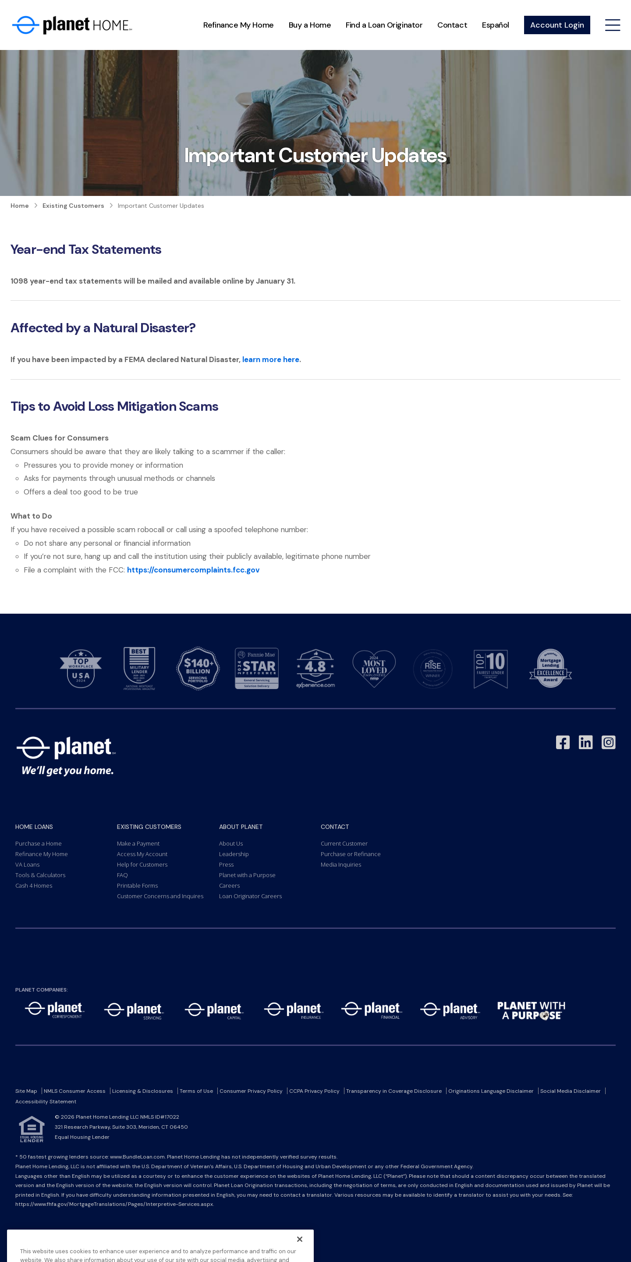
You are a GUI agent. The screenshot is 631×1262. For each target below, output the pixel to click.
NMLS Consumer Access (75, 1091)
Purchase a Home (38, 843)
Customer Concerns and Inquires (160, 896)
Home (20, 206)
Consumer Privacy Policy (251, 1091)
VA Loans (27, 864)
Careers (229, 885)
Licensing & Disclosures (142, 1091)
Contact (452, 25)
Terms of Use (196, 1091)
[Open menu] (612, 25)
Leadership (234, 854)
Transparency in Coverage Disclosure (394, 1091)
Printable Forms (137, 885)
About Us (231, 843)
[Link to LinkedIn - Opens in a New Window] (586, 742)
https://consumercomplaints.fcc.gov (193, 570)
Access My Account (142, 854)
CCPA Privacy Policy (314, 1091)
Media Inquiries (341, 864)
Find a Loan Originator (384, 25)
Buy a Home (310, 25)
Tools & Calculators (40, 875)
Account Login (557, 25)
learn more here (270, 359)
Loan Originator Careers (250, 896)
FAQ (122, 875)
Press (226, 864)
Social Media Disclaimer (570, 1091)
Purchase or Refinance (351, 854)
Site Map (26, 1091)
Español (495, 25)
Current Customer (344, 843)
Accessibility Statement (45, 1101)
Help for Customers (142, 864)
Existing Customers (73, 206)
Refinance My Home (238, 25)
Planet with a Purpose (247, 875)
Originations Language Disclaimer (491, 1091)
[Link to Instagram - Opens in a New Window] (609, 742)
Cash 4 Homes (33, 885)
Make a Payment (138, 843)
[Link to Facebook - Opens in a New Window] (563, 742)
